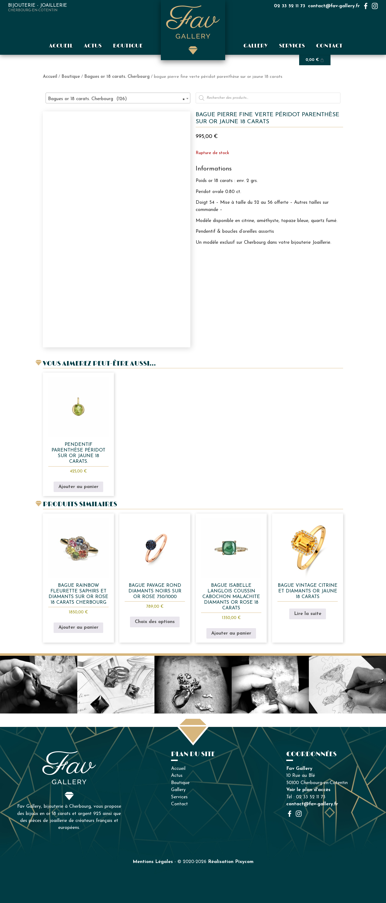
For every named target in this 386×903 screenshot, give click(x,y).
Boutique (128, 46)
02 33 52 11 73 (289, 6)
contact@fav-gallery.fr (334, 6)
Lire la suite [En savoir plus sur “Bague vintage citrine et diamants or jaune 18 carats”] (307, 613)
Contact (329, 46)
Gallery (255, 46)
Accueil (61, 46)
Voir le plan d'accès (308, 790)
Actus (93, 46)
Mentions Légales (153, 862)
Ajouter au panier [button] (78, 487)
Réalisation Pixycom (231, 862)
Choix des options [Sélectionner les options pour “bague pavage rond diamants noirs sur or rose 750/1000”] (155, 622)
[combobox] (118, 98)
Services (292, 46)
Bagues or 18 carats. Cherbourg (117, 77)
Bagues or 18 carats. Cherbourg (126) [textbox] (116, 99)
